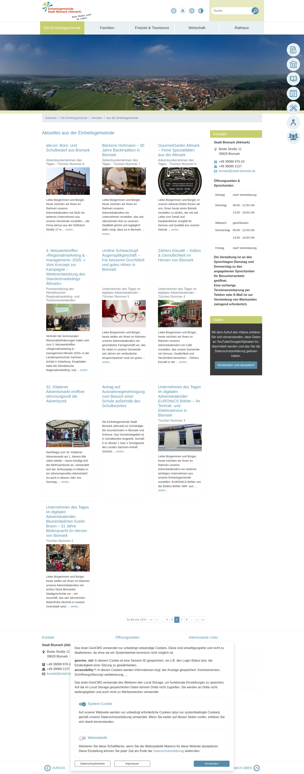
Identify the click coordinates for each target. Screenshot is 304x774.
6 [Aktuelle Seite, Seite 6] (177, 619)
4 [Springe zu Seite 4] (167, 619)
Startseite (51, 117)
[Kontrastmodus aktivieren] (200, 10)
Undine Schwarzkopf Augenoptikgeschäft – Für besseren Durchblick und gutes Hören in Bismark (123, 260)
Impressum (132, 763)
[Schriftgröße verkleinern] (173, 10)
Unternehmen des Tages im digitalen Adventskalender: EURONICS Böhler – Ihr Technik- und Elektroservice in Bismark (179, 401)
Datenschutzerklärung (168, 751)
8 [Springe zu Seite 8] (186, 619)
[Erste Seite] (151, 620)
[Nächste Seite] (197, 620)
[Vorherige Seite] (156, 620)
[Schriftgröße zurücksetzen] (182, 10)
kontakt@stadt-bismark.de (237, 171)
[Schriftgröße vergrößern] (191, 10)
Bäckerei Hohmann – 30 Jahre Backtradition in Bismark (123, 150)
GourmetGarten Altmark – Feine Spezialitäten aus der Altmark (178, 150)
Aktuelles (97, 117)
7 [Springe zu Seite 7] (182, 619)
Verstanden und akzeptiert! (236, 365)
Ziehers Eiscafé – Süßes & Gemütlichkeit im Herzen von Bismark (179, 255)
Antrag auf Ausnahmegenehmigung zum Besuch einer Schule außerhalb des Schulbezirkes (123, 396)
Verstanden (212, 763)
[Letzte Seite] (202, 620)
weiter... (70, 229)
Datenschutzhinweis (92, 763)
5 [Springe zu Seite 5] (172, 619)
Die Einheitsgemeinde (74, 117)
